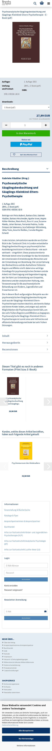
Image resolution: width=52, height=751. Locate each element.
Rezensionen (10, 349)
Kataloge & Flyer (11, 515)
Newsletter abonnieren (12, 692)
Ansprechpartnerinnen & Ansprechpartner (22, 521)
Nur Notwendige (26, 738)
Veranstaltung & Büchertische (17, 510)
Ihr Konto (7, 687)
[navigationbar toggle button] (48, 3)
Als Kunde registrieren (11, 684)
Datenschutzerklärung (10, 725)
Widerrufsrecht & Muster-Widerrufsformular (19, 662)
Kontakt (7, 654)
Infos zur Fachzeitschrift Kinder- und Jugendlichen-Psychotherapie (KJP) (26, 534)
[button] (6, 125)
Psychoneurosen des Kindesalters (26, 463)
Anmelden (26, 579)
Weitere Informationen (26, 745)
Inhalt (5, 335)
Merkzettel (7, 690)
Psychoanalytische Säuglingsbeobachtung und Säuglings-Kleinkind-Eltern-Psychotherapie (13, 401)
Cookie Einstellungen (11, 670)
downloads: (7, 101)
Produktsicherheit (10, 668)
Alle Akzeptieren (26, 730)
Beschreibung (10, 169)
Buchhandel (9, 527)
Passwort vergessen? (13, 590)
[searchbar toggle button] (35, 3)
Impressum (8, 657)
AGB (5, 651)
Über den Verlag (9, 642)
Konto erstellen (11, 585)
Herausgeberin (11, 342)
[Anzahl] (26, 125)
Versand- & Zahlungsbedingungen (16, 659)
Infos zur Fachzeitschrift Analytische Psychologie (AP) (25, 542)
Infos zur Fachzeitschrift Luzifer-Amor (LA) (22, 549)
